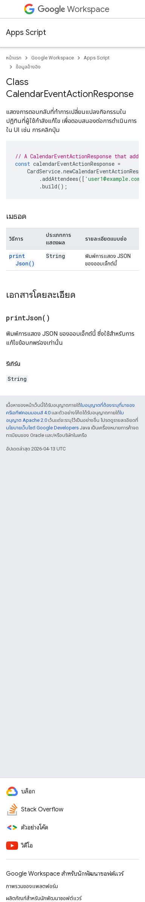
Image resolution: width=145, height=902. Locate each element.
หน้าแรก (13, 58)
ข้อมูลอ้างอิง (28, 67)
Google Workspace (52, 58)
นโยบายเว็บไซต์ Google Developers (42, 428)
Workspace (74, 9)
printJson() (22, 259)
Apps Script (26, 32)
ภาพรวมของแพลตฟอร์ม (32, 886)
